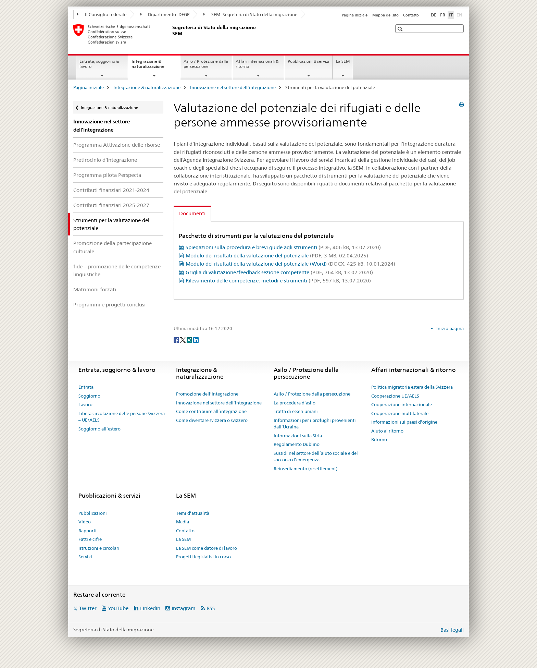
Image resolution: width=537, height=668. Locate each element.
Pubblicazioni (92, 513)
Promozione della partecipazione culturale (112, 247)
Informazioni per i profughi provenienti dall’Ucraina (315, 423)
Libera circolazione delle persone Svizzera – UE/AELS (121, 417)
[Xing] (190, 339)
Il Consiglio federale (101, 14)
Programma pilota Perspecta (107, 175)
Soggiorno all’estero (99, 429)
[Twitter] (183, 339)
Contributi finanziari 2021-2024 (111, 190)
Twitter (88, 608)
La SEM (343, 61)
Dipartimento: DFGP (165, 14)
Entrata (85, 387)
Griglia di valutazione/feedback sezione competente (279, 272)
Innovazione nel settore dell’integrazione (233, 87)
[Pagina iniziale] (170, 34)
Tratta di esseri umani (296, 411)
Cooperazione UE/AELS (395, 396)
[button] (400, 29)
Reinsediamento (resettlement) (305, 468)
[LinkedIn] (196, 339)
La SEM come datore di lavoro (206, 548)
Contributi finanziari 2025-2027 (111, 205)
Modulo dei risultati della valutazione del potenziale (277, 255)
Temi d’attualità (192, 513)
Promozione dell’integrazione (207, 394)
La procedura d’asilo (294, 402)
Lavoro (85, 404)
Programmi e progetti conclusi (109, 304)
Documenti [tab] (192, 213)
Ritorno (379, 439)
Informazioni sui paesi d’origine (404, 422)
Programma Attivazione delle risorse (116, 145)
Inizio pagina (449, 328)
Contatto (411, 15)
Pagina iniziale (354, 15)
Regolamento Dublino (297, 444)
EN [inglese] (460, 14)
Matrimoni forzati (94, 289)
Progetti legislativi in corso (203, 556)
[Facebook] (177, 339)
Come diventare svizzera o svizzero (212, 420)
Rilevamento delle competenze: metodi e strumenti (278, 280)
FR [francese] (442, 14)
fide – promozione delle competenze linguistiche (117, 270)
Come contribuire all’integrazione (211, 411)
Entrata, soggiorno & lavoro (99, 64)
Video (84, 521)
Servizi (85, 556)
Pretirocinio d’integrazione (105, 160)
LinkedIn (150, 608)
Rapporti (87, 530)
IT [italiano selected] (451, 14)
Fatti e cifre (90, 539)
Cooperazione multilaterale (399, 413)
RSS (211, 608)
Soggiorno (89, 396)
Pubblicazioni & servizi (308, 61)
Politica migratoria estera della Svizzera (412, 387)
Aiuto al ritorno (387, 431)
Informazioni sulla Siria (298, 435)
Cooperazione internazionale (401, 404)
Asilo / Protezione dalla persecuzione (206, 64)
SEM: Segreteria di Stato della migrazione (250, 14)
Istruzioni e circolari (99, 548)
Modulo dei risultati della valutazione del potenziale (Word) (290, 263)
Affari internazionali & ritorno (257, 64)
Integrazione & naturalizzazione (155, 66)
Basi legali (452, 630)
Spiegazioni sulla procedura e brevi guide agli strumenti (283, 247)
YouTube (118, 608)
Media (182, 521)
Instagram (184, 608)
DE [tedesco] (433, 14)
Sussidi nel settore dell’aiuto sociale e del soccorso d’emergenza (316, 456)
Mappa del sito (385, 15)
